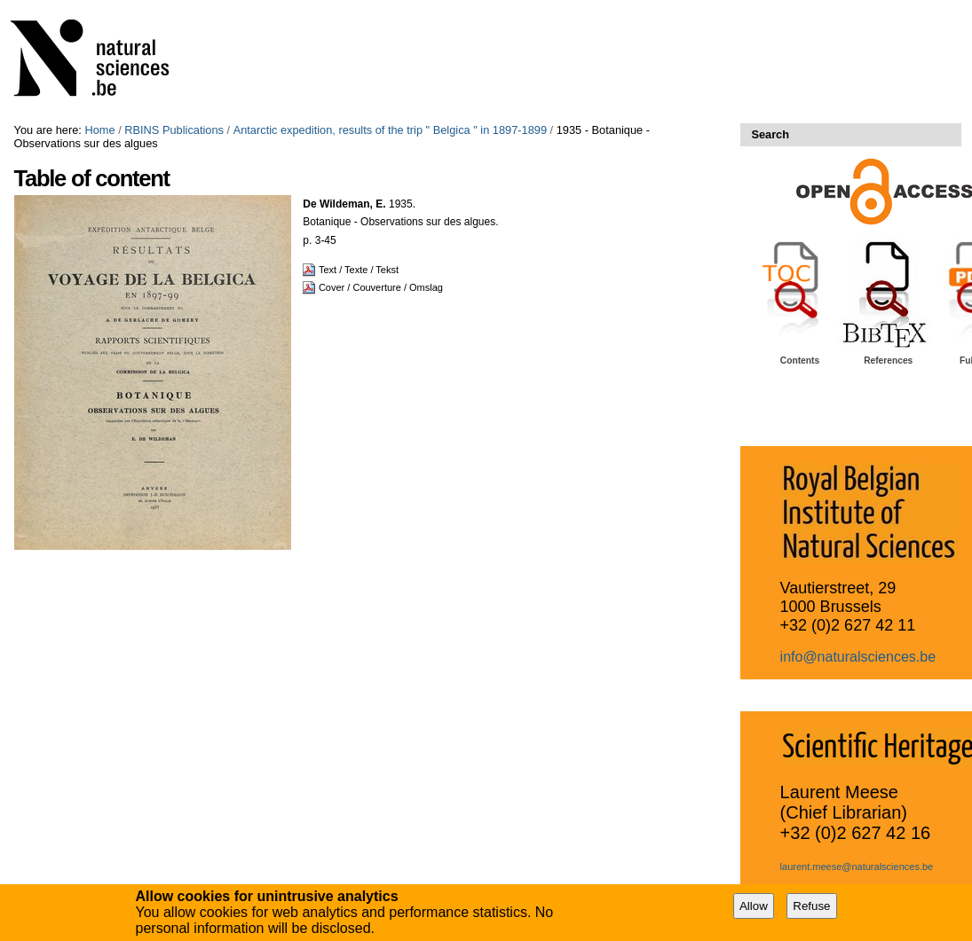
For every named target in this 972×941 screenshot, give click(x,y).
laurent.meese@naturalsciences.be (857, 866)
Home (99, 130)
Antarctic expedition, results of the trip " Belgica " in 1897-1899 (390, 130)
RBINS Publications (174, 130)
